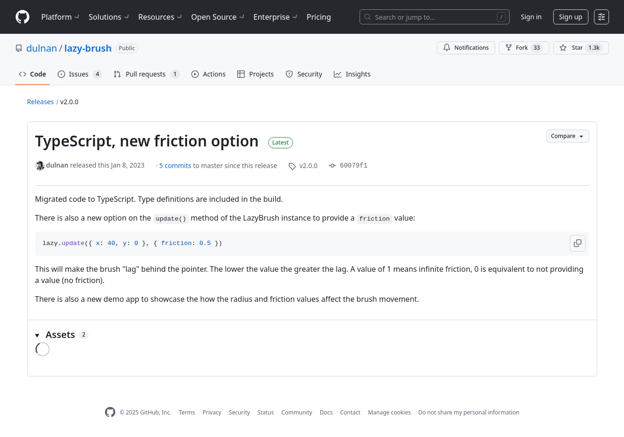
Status (265, 412)
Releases (40, 101)
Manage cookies (389, 412)
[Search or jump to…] (434, 17)
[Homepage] (22, 17)
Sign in (531, 16)
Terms (187, 412)
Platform (61, 17)
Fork (524, 48)
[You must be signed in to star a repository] (581, 47)
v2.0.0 (69, 101)
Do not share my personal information (468, 412)
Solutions (110, 17)
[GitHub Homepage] (110, 412)
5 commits (176, 165)
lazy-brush (88, 48)
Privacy (212, 412)
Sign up (570, 16)
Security (239, 412)
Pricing (319, 17)
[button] (578, 243)
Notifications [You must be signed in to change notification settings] (466, 48)
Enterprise (276, 17)
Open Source (218, 17)
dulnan (41, 48)
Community (296, 412)
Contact (350, 412)
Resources (161, 17)
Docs (326, 412)
